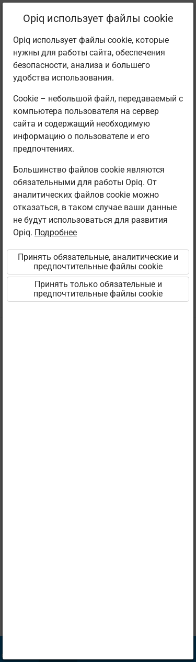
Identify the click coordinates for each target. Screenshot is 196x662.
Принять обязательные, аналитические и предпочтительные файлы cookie (98, 261)
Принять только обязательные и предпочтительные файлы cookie (98, 289)
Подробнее (55, 232)
